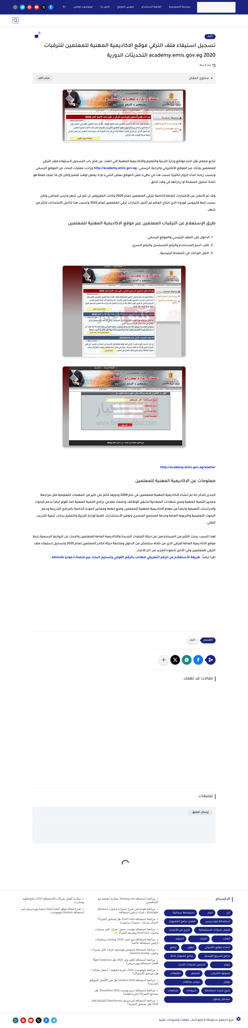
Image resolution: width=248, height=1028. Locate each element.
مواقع (197, 20)
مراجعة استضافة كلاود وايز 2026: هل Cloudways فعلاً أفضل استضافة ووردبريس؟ (125, 961)
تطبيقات (175, 973)
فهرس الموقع (125, 7)
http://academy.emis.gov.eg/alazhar (188, 467)
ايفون (190, 947)
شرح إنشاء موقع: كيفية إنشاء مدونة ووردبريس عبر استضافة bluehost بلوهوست (52, 910)
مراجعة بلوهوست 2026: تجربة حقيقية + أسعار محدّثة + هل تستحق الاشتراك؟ (124, 971)
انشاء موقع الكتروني (217, 947)
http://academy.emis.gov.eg (115, 168)
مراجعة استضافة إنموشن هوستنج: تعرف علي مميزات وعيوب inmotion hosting (124, 951)
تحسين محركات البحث (192, 964)
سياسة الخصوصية (179, 7)
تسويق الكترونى (220, 973)
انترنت (203, 938)
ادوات (28, 20)
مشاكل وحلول (153, 20)
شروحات (66, 20)
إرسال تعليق (200, 812)
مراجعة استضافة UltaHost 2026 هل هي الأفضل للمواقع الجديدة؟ (124, 982)
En (64, 7)
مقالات (171, 20)
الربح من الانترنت (46, 20)
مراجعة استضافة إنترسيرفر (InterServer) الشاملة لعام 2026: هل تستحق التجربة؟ (125, 1002)
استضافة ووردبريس (217, 921)
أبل (228, 912)
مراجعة (230, 20)
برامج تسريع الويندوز (217, 956)
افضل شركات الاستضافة (214, 930)
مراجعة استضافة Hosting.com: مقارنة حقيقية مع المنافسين (128, 900)
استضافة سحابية (183, 912)
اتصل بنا (105, 7)
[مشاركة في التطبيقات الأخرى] (163, 660)
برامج (213, 20)
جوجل (226, 982)
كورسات (184, 20)
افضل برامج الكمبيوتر (182, 921)
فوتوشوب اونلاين (83, 7)
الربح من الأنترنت (179, 930)
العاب (226, 938)
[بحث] (15, 20)
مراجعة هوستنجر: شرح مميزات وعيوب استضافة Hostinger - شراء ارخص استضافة (127, 910)
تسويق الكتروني (129, 20)
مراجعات (173, 990)
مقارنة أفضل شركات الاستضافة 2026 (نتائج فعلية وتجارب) (53, 900)
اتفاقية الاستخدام (151, 7)
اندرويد (80, 20)
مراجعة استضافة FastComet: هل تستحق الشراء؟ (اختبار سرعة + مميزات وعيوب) (128, 920)
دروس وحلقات (191, 982)
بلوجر (227, 964)
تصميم (195, 973)
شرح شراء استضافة (102, 20)
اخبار (210, 36)
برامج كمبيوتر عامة (182, 956)
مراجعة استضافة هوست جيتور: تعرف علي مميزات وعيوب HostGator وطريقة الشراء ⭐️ (126, 931)
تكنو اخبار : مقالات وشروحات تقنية (181, 1020)
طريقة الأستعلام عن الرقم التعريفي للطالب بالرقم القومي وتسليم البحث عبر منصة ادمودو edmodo (126, 557)
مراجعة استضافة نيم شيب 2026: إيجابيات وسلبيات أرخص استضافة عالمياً (126, 941)
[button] (198, 660)
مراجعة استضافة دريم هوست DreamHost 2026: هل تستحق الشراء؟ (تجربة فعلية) (126, 992)
